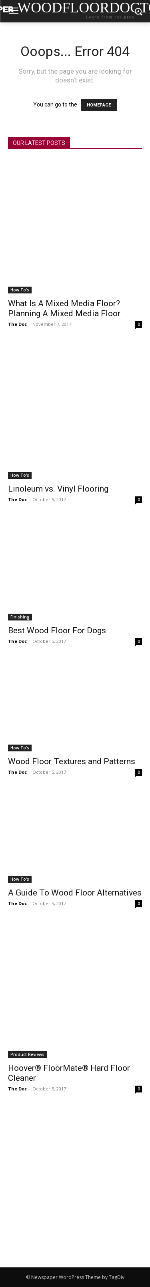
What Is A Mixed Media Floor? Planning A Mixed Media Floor (64, 308)
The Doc (17, 324)
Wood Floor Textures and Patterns (71, 761)
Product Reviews (27, 1054)
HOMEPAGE (99, 105)
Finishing (20, 617)
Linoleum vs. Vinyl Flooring (58, 489)
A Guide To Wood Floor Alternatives (75, 892)
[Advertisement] (75, 1188)
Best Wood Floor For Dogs (57, 630)
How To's (19, 290)
